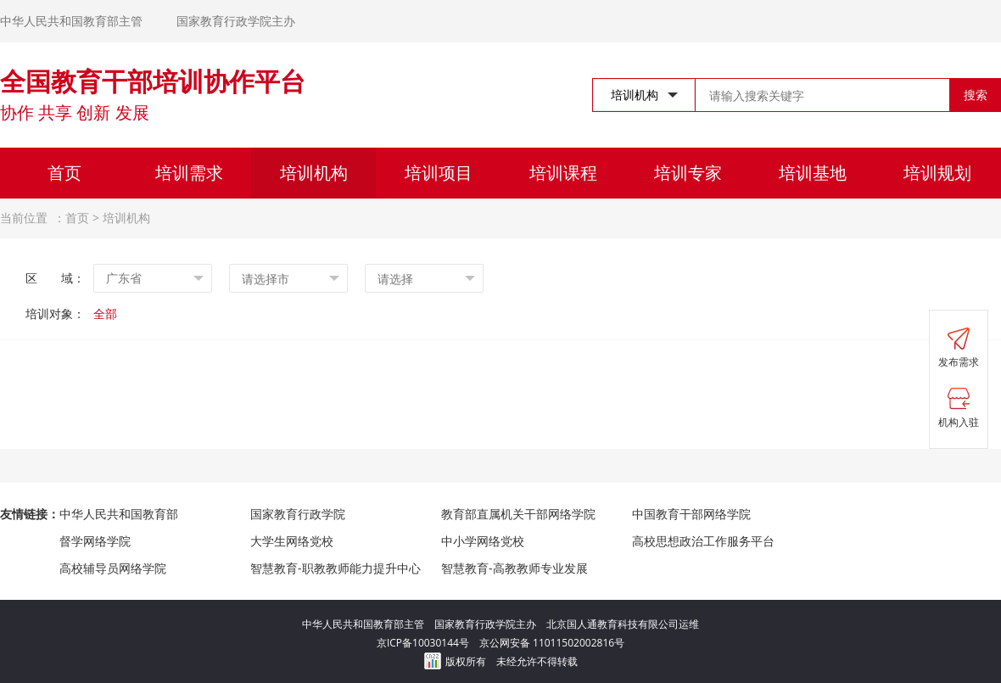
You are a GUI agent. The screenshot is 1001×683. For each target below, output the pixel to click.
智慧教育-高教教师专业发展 (514, 568)
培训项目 (439, 172)
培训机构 (314, 172)
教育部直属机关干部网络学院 (518, 514)
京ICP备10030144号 (428, 642)
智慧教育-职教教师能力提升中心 (335, 568)
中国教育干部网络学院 (691, 514)
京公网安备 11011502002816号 (551, 642)
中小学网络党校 (482, 541)
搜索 (975, 95)
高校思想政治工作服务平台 (703, 541)
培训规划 (937, 172)
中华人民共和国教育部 (118, 514)
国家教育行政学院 (297, 514)
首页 (64, 172)
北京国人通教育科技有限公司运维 (622, 624)
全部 (105, 313)
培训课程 (563, 172)
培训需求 (189, 172)
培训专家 (688, 172)
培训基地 (813, 172)
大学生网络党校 (291, 541)
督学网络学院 (95, 541)
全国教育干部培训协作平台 (152, 81)
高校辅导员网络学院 (112, 568)
